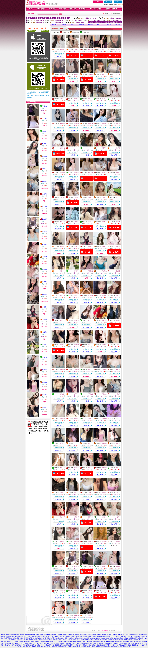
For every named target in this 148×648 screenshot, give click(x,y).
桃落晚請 (76, 468)
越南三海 (118, 443)
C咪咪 (44, 169)
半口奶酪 (90, 74)
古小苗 (103, 222)
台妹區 (72, 25)
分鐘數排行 (63, 25)
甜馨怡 (76, 418)
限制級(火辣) (66, 32)
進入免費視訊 (58, 54)
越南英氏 (118, 541)
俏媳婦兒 (62, 123)
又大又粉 (90, 172)
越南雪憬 (76, 345)
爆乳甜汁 (44, 307)
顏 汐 (117, 197)
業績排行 (54, 25)
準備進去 (44, 369)
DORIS (89, 148)
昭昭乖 (117, 345)
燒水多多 (62, 369)
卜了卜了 (44, 118)
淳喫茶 (76, 246)
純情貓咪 (104, 492)
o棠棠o (103, 99)
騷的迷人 (118, 172)
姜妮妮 (62, 394)
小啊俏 (89, 197)
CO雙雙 (44, 143)
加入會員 (108, 2)
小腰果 (117, 517)
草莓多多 (76, 295)
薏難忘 (76, 492)
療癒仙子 (104, 148)
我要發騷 (62, 172)
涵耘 (89, 320)
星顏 (89, 468)
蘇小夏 (62, 443)
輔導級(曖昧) (76, 32)
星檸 (89, 99)
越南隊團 (44, 382)
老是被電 (104, 246)
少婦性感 (62, 591)
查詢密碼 (117, 2)
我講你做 (44, 319)
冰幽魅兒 (104, 345)
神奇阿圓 (118, 148)
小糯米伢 (62, 148)
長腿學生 (62, 541)
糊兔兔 (44, 131)
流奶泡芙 (118, 246)
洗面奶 (103, 172)
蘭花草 (76, 74)
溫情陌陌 (44, 219)
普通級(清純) (85, 32)
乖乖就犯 (76, 172)
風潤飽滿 (44, 282)
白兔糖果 (44, 244)
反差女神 (118, 271)
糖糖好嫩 (76, 123)
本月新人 (99, 25)
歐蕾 (61, 271)
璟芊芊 (62, 246)
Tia (74, 148)
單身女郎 (104, 295)
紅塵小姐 (76, 369)
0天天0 (117, 99)
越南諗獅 (44, 269)
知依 (75, 443)
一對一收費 (117, 25)
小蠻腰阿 (104, 369)
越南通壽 (90, 517)
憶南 (117, 468)
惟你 (89, 345)
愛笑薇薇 (104, 123)
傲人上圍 (90, 49)
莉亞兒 (117, 418)
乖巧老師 (90, 295)
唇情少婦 (44, 395)
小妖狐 (103, 197)
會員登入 (97, 2)
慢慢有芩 (118, 320)
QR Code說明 (44, 30)
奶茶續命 (62, 74)
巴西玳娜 (104, 541)
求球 (117, 492)
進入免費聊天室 (58, 127)
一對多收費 (108, 25)
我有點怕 (90, 123)
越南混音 (62, 418)
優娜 (103, 74)
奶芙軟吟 (76, 320)
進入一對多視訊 (114, 78)
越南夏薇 (44, 156)
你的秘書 (44, 206)
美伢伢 (62, 320)
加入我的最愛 (116, 13)
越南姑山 (62, 197)
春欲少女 (62, 222)
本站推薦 (90, 25)
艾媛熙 (76, 49)
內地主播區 (81, 25)
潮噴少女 (62, 468)
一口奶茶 (118, 49)
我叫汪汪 (62, 99)
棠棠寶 (44, 344)
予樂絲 (62, 49)
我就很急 (104, 271)
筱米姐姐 (118, 222)
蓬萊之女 (44, 357)
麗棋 (89, 443)
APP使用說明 (31, 30)
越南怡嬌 (44, 194)
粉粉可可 (90, 222)
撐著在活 (104, 418)
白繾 (89, 369)
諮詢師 (44, 407)
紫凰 (61, 566)
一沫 (103, 49)
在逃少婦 (44, 332)
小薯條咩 (44, 181)
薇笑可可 (62, 295)
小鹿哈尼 (44, 294)
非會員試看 (58, 56)
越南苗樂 (44, 256)
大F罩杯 (76, 99)
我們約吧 (76, 222)
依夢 (117, 295)
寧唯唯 (62, 492)
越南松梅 (44, 231)
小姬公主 (90, 418)
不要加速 (44, 106)
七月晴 (76, 394)
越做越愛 (76, 591)
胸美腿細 (90, 394)
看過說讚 (104, 468)
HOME (106, 13)
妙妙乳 (76, 197)
